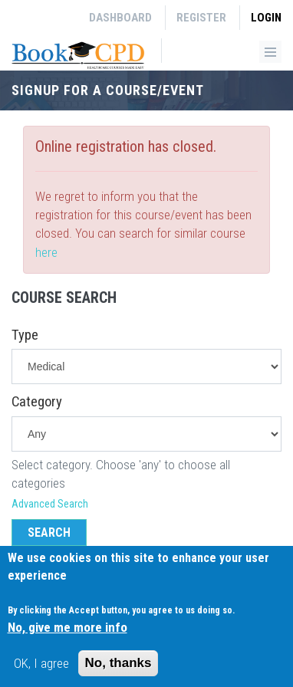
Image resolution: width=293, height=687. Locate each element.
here (46, 252)
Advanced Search (50, 504)
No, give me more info (67, 633)
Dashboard (120, 18)
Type (25, 335)
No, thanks (118, 668)
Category (37, 401)
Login (266, 18)
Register (201, 18)
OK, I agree (41, 668)
